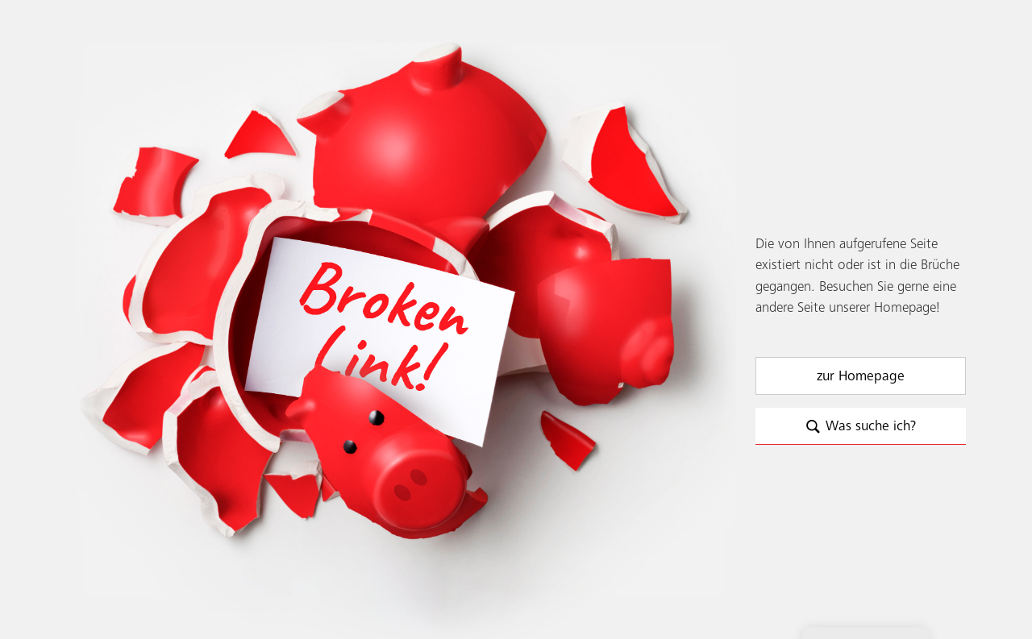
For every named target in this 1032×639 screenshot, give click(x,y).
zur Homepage (861, 376)
